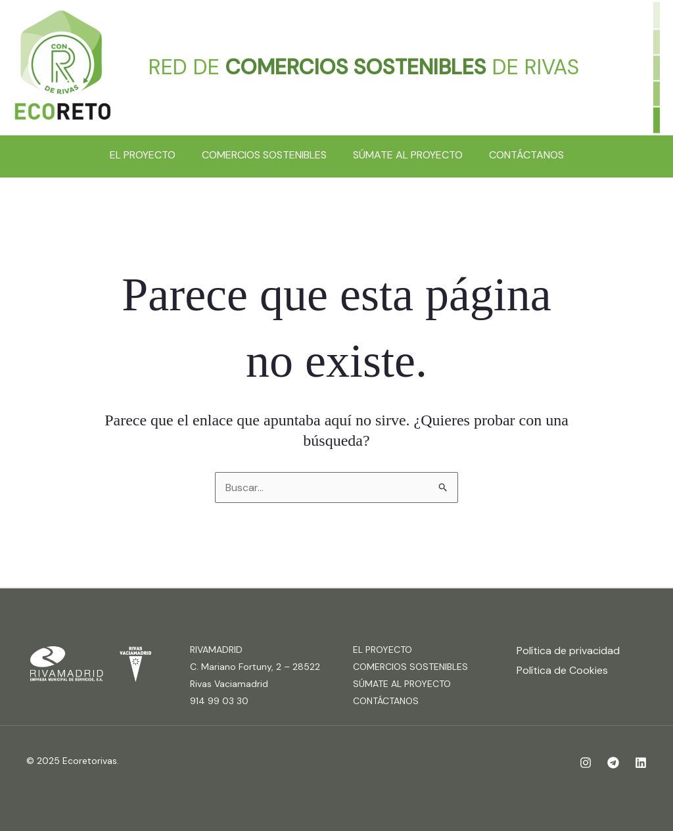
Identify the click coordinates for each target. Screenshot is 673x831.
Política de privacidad (568, 650)
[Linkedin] (641, 763)
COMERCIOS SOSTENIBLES (264, 155)
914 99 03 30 (219, 701)
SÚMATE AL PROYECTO (408, 155)
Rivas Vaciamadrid (229, 684)
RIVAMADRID (216, 649)
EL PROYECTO (142, 155)
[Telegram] (613, 763)
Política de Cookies (562, 670)
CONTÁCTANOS (526, 155)
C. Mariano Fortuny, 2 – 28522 (255, 667)
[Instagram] (586, 763)
